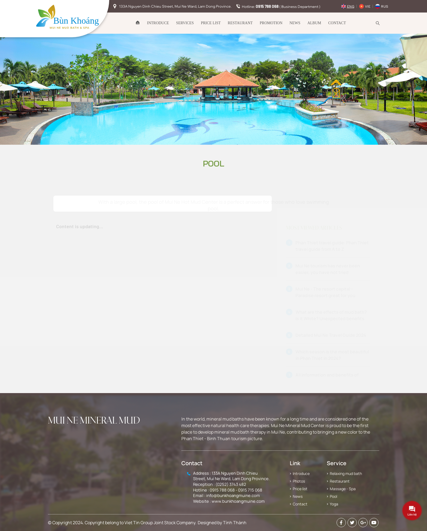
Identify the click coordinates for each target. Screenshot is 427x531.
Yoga (334, 504)
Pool (333, 496)
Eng (350, 6)
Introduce (158, 23)
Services (185, 23)
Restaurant (240, 23)
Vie (367, 6)
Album (314, 23)
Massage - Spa (343, 488)
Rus (384, 6)
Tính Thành (234, 523)
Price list (211, 23)
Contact (337, 23)
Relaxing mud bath (346, 473)
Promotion (271, 23)
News (294, 23)
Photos (299, 481)
